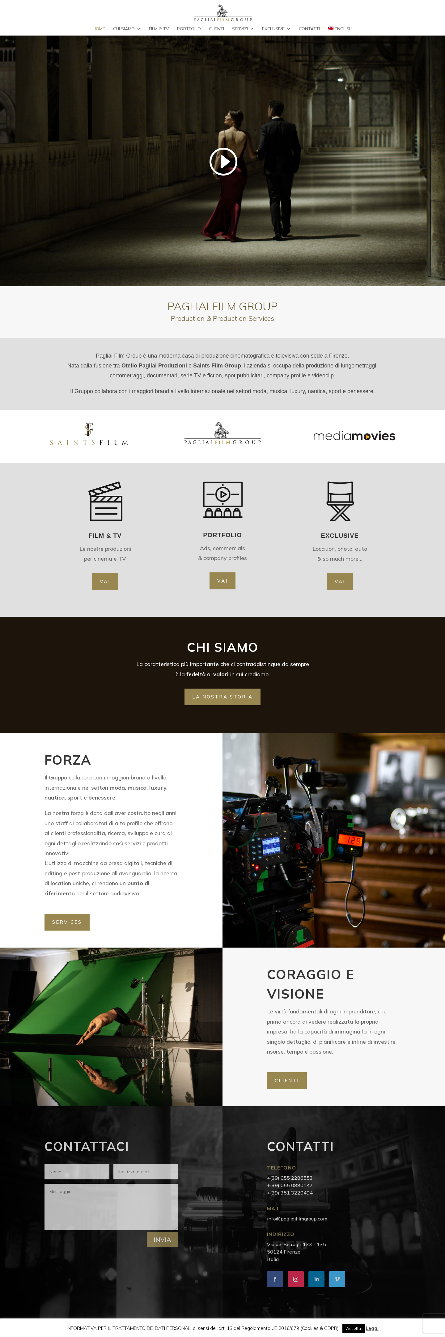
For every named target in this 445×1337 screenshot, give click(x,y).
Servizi (240, 29)
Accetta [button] (353, 1328)
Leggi (372, 1328)
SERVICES (67, 922)
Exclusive (273, 29)
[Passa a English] (340, 31)
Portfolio (189, 29)
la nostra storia (222, 697)
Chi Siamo (124, 29)
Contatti (309, 29)
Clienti (216, 29)
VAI (105, 581)
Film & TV (159, 29)
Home (99, 29)
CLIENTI (287, 1081)
